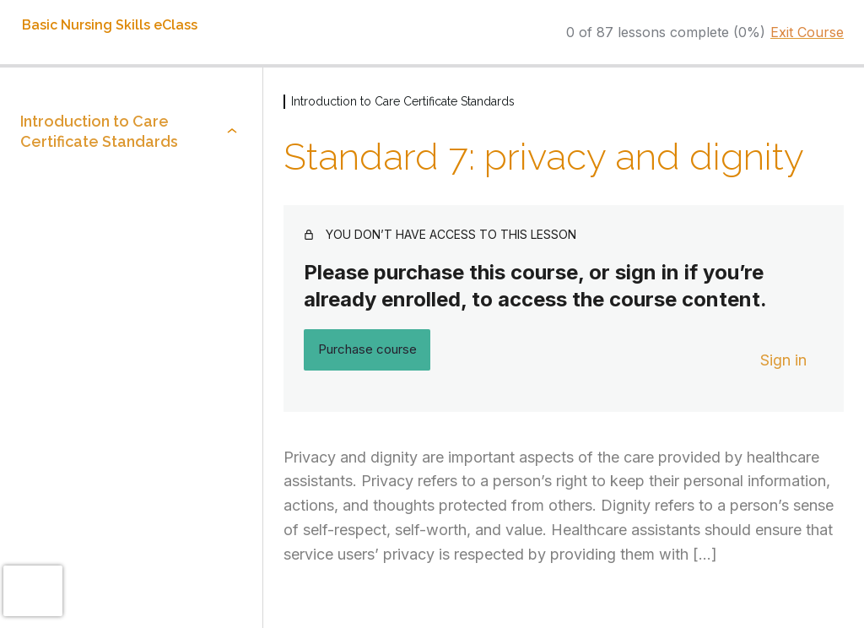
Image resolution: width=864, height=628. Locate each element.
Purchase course (367, 349)
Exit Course (807, 32)
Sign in (783, 360)
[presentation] (32, 591)
